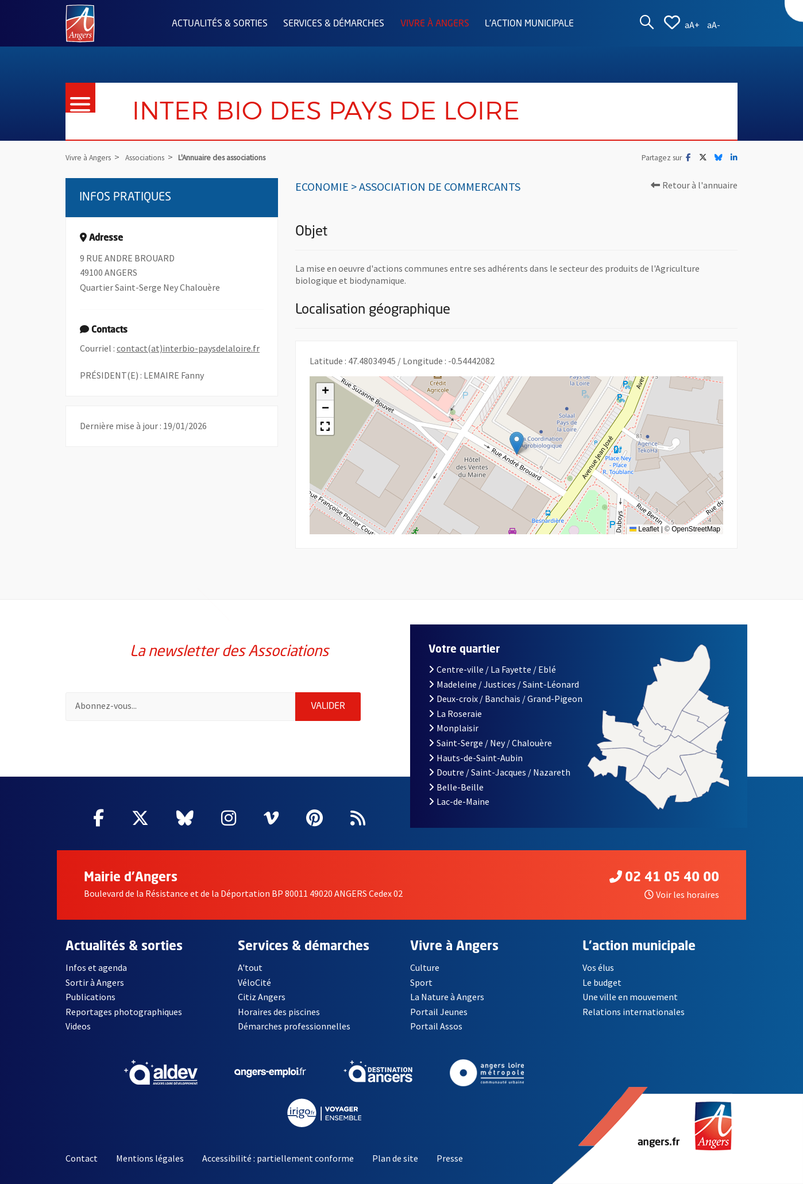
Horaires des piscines (279, 1011)
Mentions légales (150, 1158)
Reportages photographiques (123, 1011)
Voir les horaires (681, 894)
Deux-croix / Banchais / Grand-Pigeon (505, 698)
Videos (78, 1026)
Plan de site (395, 1158)
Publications (90, 996)
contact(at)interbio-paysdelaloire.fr (188, 348)
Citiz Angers (261, 996)
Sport (421, 982)
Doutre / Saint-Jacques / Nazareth (499, 772)
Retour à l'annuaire (694, 185)
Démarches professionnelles (294, 1026)
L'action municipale (529, 24)
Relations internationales (633, 1011)
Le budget (601, 982)
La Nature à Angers (447, 996)
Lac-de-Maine (458, 801)
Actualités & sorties (220, 24)
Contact (81, 1158)
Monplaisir (453, 728)
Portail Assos (436, 1026)
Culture (424, 967)
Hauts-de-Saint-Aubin (475, 757)
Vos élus (598, 967)
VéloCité (254, 982)
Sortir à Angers (94, 982)
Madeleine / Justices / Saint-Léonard (503, 684)
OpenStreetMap (695, 529)
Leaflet (644, 529)
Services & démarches (333, 24)
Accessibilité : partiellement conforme (278, 1158)
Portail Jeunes (439, 1011)
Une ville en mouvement (630, 996)
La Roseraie (455, 713)
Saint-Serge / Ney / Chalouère (490, 743)
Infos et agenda (96, 967)
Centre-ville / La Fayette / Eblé (492, 669)
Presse (450, 1158)
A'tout (250, 967)
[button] (516, 443)
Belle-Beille (456, 787)
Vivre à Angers (434, 24)
